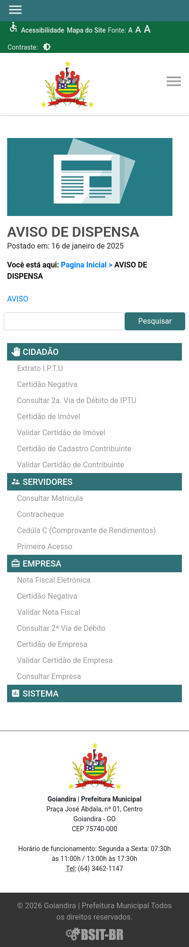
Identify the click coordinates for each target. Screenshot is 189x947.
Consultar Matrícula (50, 498)
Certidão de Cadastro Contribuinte (74, 448)
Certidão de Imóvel (48, 416)
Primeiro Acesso (44, 546)
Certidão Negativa (47, 384)
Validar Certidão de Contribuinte (70, 464)
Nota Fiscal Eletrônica (53, 580)
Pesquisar (155, 321)
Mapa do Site (86, 30)
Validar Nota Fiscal (48, 612)
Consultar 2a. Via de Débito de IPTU (77, 400)
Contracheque (40, 514)
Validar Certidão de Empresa (64, 660)
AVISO (17, 298)
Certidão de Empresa (52, 644)
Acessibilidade (42, 30)
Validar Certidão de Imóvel (61, 432)
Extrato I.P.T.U (40, 368)
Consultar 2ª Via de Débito (61, 628)
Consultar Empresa (49, 676)
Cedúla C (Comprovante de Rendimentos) (86, 530)
